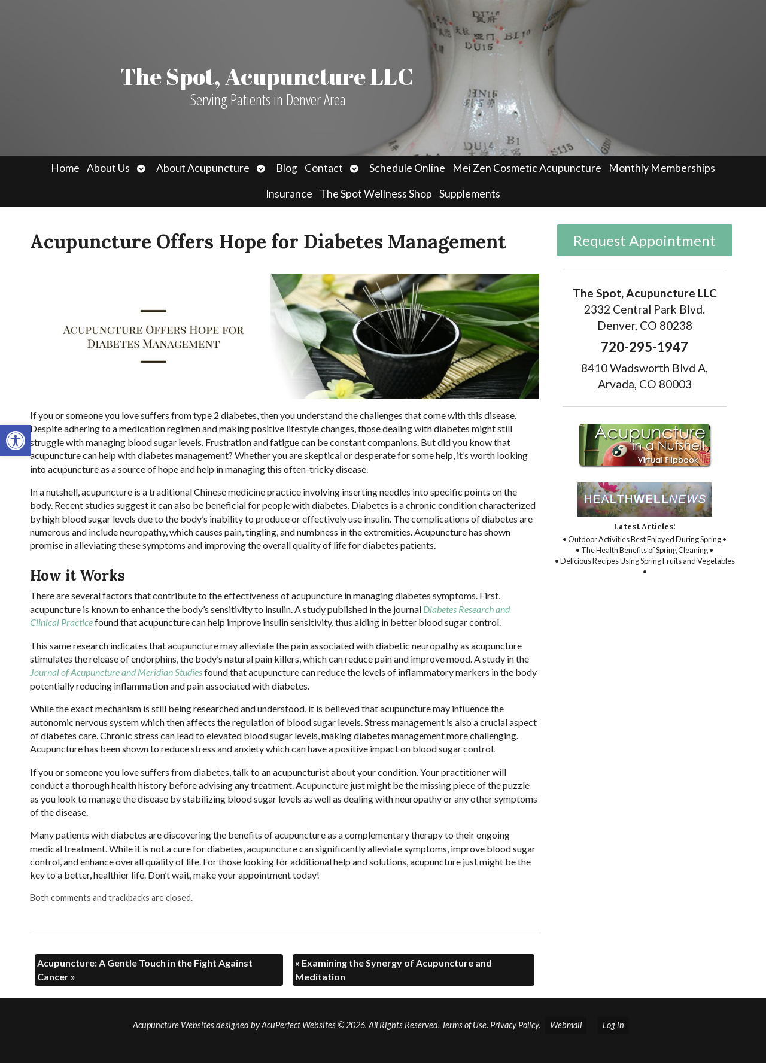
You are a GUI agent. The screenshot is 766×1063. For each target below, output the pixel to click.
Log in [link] (613, 1025)
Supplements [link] (469, 193)
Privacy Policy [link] (514, 1025)
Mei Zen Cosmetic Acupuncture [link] (526, 168)
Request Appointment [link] (644, 240)
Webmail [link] (566, 1025)
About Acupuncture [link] (203, 168)
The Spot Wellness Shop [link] (376, 193)
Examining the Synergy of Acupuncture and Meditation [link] (393, 969)
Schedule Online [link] (407, 168)
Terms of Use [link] (464, 1025)
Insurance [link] (289, 193)
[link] (15, 440)
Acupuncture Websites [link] (173, 1025)
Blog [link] (286, 168)
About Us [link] (108, 168)
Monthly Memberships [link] (662, 168)
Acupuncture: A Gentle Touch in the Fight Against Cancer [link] (145, 969)
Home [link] (65, 168)
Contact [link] (324, 168)
